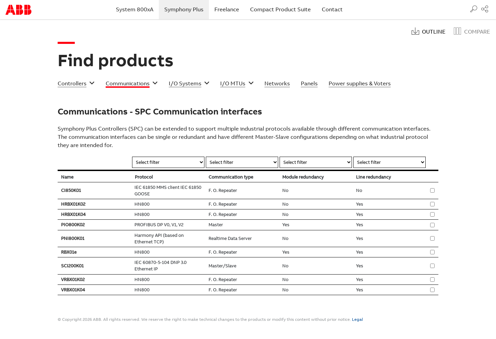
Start (18, 10)
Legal (357, 319)
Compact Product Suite (280, 9)
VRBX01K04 (73, 290)
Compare (477, 31)
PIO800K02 (73, 225)
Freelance (226, 9)
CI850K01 (71, 190)
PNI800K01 (72, 238)
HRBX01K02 (73, 204)
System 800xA (134, 9)
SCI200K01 (72, 266)
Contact (332, 9)
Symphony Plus (186, 9)
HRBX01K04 (73, 214)
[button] (76, 84)
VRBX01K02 (73, 279)
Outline (434, 31)
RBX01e (68, 252)
